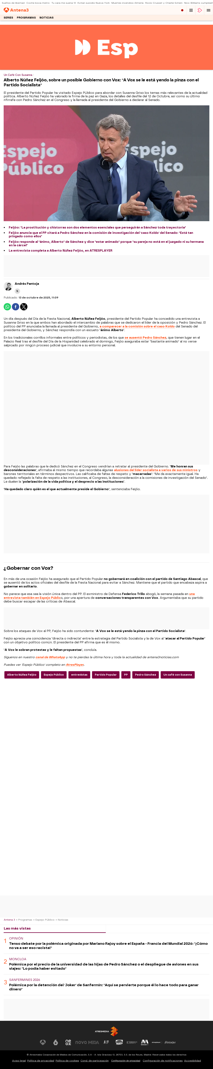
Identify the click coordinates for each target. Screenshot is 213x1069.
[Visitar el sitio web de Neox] (68, 1042)
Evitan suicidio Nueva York (94, 3)
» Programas (24, 919)
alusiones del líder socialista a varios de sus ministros (155, 470)
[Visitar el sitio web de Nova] (81, 1042)
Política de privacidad (40, 1060)
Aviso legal (19, 1060)
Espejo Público (54, 674)
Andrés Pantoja (27, 283)
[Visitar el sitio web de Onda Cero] (119, 1042)
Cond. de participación (95, 1060)
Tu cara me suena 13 (63, 3)
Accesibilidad (192, 1060)
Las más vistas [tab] (17, 928)
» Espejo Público (44, 919)
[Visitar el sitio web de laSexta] (55, 1042)
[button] (208, 10)
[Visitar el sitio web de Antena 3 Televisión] (42, 1042)
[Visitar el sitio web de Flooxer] (170, 1042)
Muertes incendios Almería (127, 3)
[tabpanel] (106, 964)
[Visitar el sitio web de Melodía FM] (144, 1042)
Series (8, 17)
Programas (26, 17)
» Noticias (62, 919)
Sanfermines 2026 (24, 980)
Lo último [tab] (117, 928)
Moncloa (17, 959)
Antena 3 (9, 919)
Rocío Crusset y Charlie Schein (163, 3)
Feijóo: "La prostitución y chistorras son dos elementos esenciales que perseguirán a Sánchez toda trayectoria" (97, 227)
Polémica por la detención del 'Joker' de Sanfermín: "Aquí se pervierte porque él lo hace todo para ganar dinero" (104, 987)
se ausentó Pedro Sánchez (145, 337)
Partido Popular (106, 674)
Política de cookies (67, 1060)
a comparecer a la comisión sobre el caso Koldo (137, 326)
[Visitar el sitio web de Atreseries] (106, 1042)
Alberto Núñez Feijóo (21, 674)
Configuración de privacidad (125, 1060)
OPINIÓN (16, 938)
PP (126, 674)
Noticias (47, 17)
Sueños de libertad (13, 3)
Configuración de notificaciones (163, 1060)
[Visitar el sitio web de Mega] (93, 1042)
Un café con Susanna (177, 674)
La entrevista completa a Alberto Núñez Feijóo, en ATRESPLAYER (60, 250)
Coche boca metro (38, 3)
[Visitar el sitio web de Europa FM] (131, 1042)
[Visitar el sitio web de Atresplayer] (157, 1042)
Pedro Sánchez (145, 674)
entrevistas (79, 674)
